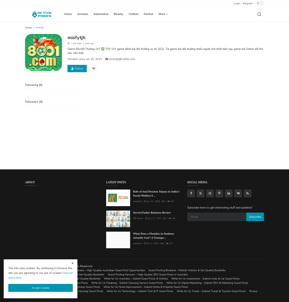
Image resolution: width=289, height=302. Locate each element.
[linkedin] (229, 193)
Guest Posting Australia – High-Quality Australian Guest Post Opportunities (100, 270)
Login (237, 3)
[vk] (238, 193)
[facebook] (191, 193)
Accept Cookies (41, 288)
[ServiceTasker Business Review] (118, 219)
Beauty (118, 14)
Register (248, 3)
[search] (259, 14)
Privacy (253, 291)
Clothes (133, 14)
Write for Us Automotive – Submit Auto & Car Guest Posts (205, 278)
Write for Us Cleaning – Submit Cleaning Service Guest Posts (127, 283)
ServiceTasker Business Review (152, 212)
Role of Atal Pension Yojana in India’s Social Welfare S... (156, 193)
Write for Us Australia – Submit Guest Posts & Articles (136, 278)
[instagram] (210, 193)
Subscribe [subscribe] (255, 217)
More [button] (163, 14)
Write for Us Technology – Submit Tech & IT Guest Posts (140, 291)
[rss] (247, 193)
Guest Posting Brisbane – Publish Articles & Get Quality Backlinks (187, 270)
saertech (137, 201)
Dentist (148, 14)
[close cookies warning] (73, 263)
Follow (77, 68)
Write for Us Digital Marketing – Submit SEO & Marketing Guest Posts (207, 283)
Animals (82, 14)
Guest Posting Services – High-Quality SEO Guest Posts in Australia (148, 274)
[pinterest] (219, 193)
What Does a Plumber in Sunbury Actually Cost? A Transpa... (153, 235)
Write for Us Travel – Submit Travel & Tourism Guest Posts (211, 291)
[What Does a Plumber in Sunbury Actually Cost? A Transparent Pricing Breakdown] (118, 240)
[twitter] (200, 193)
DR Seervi (138, 218)
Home (68, 14)
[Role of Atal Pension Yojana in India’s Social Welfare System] (118, 198)
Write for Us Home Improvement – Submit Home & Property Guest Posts (146, 287)
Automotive (101, 14)
